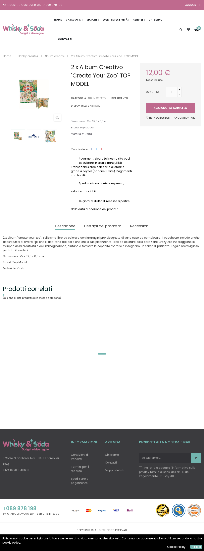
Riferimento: (119, 98)
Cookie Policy (176, 547)
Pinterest (101, 149)
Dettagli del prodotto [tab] (102, 225)
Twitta (96, 149)
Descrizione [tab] (65, 225)
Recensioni (139, 225)
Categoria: (79, 98)
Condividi (91, 149)
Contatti (111, 462)
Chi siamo (112, 454)
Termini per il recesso (80, 468)
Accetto (196, 546)
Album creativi (97, 98)
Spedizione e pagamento (79, 480)
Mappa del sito (115, 469)
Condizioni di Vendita (79, 456)
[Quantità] (172, 92)
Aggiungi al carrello (170, 108)
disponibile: (79, 105)
